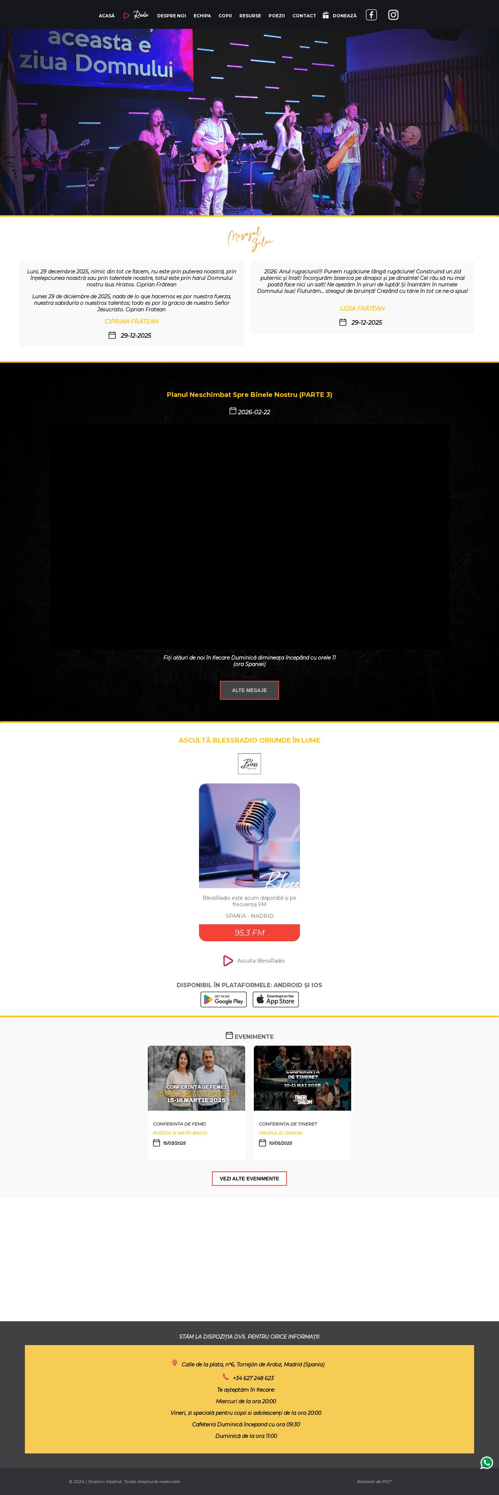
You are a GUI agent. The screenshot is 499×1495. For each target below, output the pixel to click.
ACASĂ (107, 15)
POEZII (277, 15)
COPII (225, 15)
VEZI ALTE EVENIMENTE (249, 1178)
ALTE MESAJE (249, 690)
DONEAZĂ (340, 15)
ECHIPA (202, 15)
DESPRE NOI (171, 15)
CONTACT (304, 15)
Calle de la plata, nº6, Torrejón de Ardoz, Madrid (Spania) (253, 1364)
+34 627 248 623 (253, 1378)
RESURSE (250, 15)
